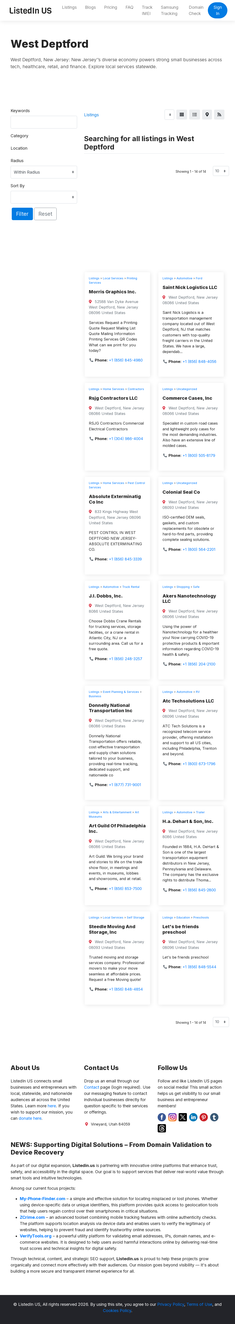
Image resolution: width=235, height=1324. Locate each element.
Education (183, 917)
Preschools (201, 917)
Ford (199, 278)
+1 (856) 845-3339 (125, 559)
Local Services (113, 278)
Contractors (136, 389)
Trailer (200, 812)
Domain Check (196, 10)
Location (19, 148)
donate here (30, 1118)
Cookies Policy (117, 1310)
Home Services (113, 389)
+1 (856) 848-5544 (199, 967)
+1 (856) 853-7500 (125, 888)
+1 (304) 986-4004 (126, 438)
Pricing (110, 7)
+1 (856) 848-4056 (199, 361)
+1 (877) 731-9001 (125, 784)
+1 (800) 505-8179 (199, 455)
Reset (45, 214)
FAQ (129, 7)
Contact (91, 1087)
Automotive (184, 278)
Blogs (90, 7)
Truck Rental (130, 587)
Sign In (218, 10)
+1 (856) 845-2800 (199, 890)
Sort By (18, 185)
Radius (17, 160)
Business (95, 696)
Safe (196, 587)
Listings (69, 7)
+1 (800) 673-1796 (199, 763)
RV (198, 692)
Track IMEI (147, 10)
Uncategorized (187, 389)
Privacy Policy (170, 1304)
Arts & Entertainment (117, 812)
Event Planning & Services (121, 692)
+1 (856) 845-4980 (126, 360)
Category (19, 135)
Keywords (20, 110)
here (52, 1105)
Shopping (183, 587)
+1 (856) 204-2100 (199, 664)
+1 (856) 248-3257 (125, 658)
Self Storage (135, 917)
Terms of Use (199, 1304)
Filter (22, 214)
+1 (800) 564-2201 (199, 549)
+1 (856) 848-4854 (126, 989)
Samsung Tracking (169, 10)
